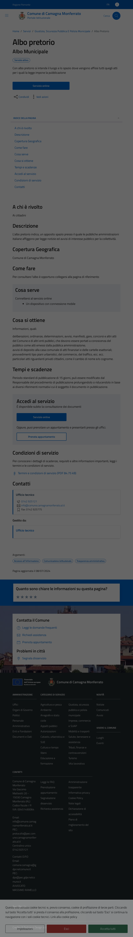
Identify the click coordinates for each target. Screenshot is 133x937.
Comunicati (102, 710)
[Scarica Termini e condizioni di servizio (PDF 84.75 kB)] (44, 473)
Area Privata (19, 906)
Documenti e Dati (22, 737)
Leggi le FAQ (47, 782)
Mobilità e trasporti (79, 731)
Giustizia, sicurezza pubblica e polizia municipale (79, 709)
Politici (16, 715)
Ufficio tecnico (25, 530)
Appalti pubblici (49, 726)
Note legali (75, 803)
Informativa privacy (79, 793)
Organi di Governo (22, 710)
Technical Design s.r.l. (35, 927)
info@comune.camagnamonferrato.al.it (24, 823)
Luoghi (100, 738)
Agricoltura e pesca (51, 704)
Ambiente (46, 710)
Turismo (73, 758)
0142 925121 (26, 501)
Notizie (100, 704)
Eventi (100, 743)
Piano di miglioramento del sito (79, 824)
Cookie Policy (76, 798)
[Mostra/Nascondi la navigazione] (7, 15)
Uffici (15, 704)
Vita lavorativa (77, 763)
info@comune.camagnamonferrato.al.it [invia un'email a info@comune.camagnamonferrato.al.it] (40, 505)
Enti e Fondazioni (22, 731)
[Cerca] (116, 16)
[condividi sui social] (21, 96)
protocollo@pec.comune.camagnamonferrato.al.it (24, 837)
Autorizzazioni (48, 731)
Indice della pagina (66, 118)
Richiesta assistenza (52, 809)
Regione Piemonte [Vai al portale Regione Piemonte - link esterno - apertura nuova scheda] (21, 4)
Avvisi (99, 715)
